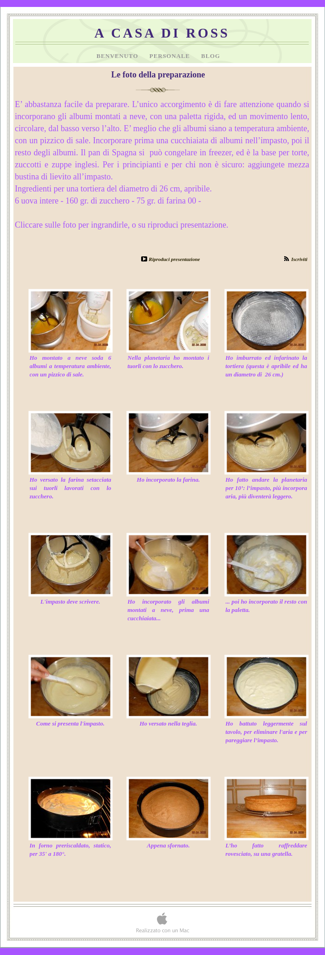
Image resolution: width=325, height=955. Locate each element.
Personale (171, 56)
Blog (210, 56)
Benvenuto (118, 56)
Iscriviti (299, 259)
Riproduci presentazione (174, 259)
